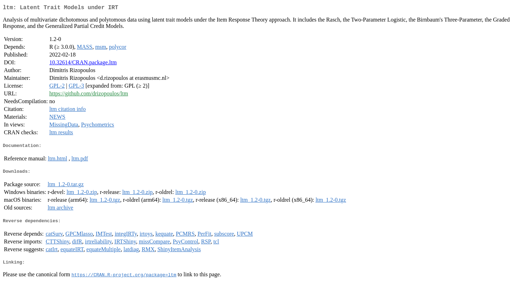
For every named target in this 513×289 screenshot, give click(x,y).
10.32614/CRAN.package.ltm (83, 64)
